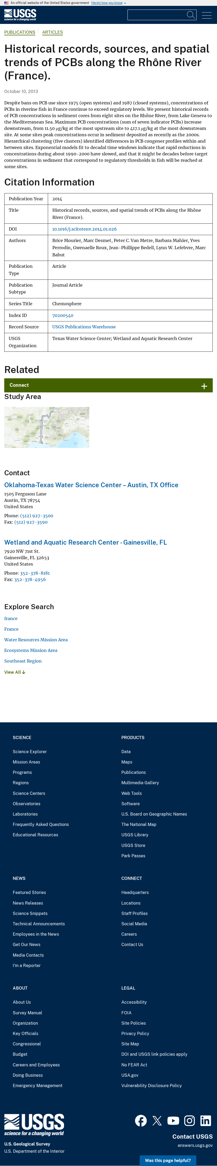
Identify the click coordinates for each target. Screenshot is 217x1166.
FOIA (126, 1012)
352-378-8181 (35, 573)
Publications (19, 32)
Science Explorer (30, 751)
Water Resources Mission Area (36, 639)
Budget (20, 1054)
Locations (131, 903)
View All (14, 672)
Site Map (130, 1043)
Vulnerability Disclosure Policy (151, 1085)
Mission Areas (26, 762)
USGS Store (133, 845)
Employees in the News (36, 934)
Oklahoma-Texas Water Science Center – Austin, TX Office (91, 485)
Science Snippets (30, 913)
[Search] (191, 15)
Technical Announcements (39, 923)
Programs (22, 772)
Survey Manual (27, 1012)
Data (126, 751)
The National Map (138, 824)
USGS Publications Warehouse (84, 326)
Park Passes (133, 855)
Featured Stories (29, 892)
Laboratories (25, 814)
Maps (126, 762)
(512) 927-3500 (36, 515)
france (11, 618)
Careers (129, 934)
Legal (128, 988)
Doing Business (28, 1075)
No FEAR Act (134, 1064)
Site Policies (133, 1023)
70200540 (62, 315)
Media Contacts (28, 955)
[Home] (20, 19)
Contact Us (132, 944)
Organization (25, 1023)
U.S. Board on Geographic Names (154, 814)
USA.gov (129, 1075)
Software (130, 803)
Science (22, 737)
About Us (22, 1002)
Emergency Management (37, 1085)
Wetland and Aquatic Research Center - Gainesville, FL (85, 542)
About (20, 988)
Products (132, 737)
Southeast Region (23, 661)
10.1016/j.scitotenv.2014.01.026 (84, 229)
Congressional (27, 1043)
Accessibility (134, 1002)
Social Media (134, 923)
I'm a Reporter (27, 965)
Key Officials (25, 1033)
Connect (19, 385)
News (19, 878)
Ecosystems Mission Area (30, 650)
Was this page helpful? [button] (168, 1160)
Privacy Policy (135, 1033)
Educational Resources (35, 834)
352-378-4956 (30, 579)
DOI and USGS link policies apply (154, 1054)
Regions (21, 782)
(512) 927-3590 (31, 522)
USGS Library (134, 834)
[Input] (162, 15)
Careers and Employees (36, 1064)
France (11, 629)
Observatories (26, 803)
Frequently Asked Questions (41, 824)
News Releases (28, 903)
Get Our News (26, 944)
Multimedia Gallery (140, 782)
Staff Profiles (134, 913)
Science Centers (29, 793)
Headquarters (135, 892)
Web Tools (131, 793)
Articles (52, 32)
